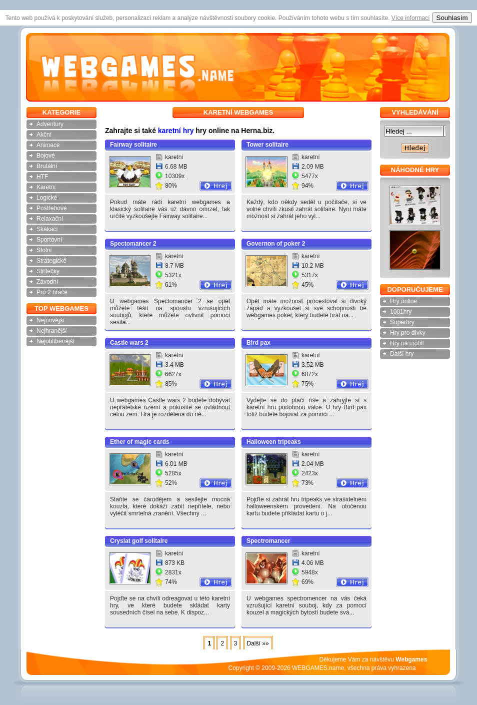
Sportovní (49, 239)
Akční (44, 134)
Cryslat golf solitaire (139, 540)
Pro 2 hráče (52, 292)
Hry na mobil (407, 343)
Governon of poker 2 (275, 243)
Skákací (47, 229)
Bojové (45, 155)
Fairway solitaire (133, 144)
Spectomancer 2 (133, 243)
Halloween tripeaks (273, 441)
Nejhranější (51, 330)
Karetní (46, 187)
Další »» (258, 643)
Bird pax (258, 342)
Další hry (402, 353)
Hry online (403, 301)
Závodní (47, 281)
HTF (42, 176)
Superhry (402, 322)
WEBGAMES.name (318, 667)
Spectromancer (268, 540)
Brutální (46, 166)
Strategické (51, 260)
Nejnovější (50, 320)
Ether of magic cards (140, 441)
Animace (48, 145)
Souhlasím (452, 18)
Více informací (411, 18)
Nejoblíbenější (55, 341)
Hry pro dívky (408, 332)
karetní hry (176, 131)
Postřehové (51, 208)
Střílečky (48, 271)
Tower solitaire (267, 144)
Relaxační (49, 218)
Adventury (50, 124)
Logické (46, 197)
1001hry (401, 311)
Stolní (44, 250)
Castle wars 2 (129, 342)
